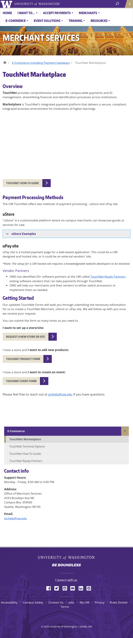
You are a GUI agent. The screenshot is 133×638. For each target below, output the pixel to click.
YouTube (74, 587)
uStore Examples (20, 235)
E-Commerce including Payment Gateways (41, 63)
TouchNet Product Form (23, 359)
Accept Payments (57, 13)
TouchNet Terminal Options (27, 446)
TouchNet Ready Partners (107, 277)
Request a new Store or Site (25, 336)
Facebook (50, 587)
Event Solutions (47, 20)
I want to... (26, 13)
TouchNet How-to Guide (22, 183)
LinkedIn (82, 587)
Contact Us (55, 602)
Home (7, 13)
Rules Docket (119, 602)
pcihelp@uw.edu (15, 518)
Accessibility (9, 602)
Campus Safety (33, 602)
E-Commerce (16, 20)
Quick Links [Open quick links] (127, 5)
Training (75, 20)
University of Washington (7, 4)
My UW (84, 602)
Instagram (66, 587)
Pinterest (90, 587)
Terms (64, 607)
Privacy (99, 602)
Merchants (88, 13)
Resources (99, 20)
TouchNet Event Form (21, 381)
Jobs (71, 602)
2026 (46, 626)
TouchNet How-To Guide (25, 454)
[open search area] (118, 3)
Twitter (57, 587)
